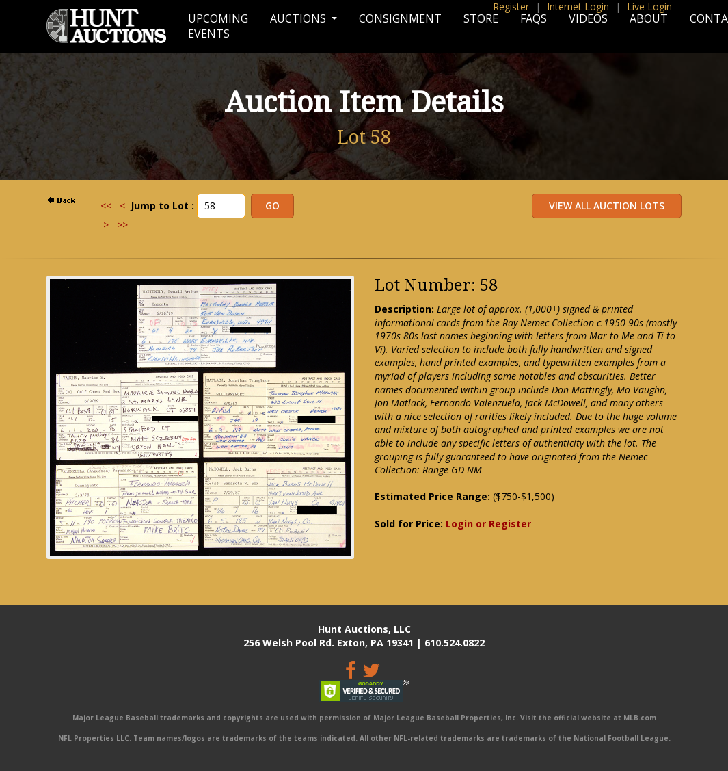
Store (480, 18)
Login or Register (488, 523)
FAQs (533, 18)
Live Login (649, 6)
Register (511, 6)
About (649, 18)
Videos (588, 18)
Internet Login (578, 6)
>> (122, 224)
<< (105, 205)
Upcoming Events (218, 26)
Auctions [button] (299, 18)
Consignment (400, 18)
